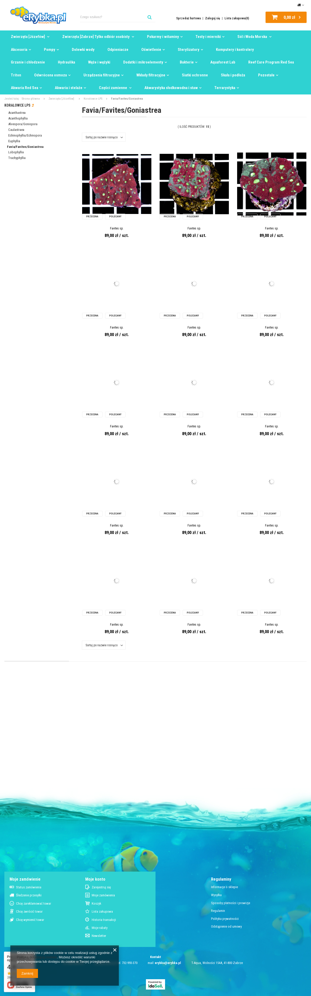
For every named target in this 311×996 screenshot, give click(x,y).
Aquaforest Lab (222, 62)
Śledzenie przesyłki (29, 895)
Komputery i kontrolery (235, 49)
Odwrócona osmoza (50, 75)
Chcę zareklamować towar (33, 903)
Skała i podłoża (233, 75)
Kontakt (155, 957)
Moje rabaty (99, 928)
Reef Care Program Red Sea (271, 62)
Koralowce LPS (93, 98)
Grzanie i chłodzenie (28, 62)
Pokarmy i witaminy (163, 36)
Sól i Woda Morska (252, 36)
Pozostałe (266, 75)
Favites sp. (116, 228)
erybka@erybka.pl (168, 963)
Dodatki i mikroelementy (143, 62)
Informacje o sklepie (224, 887)
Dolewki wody (83, 49)
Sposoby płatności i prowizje (230, 903)
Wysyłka (216, 895)
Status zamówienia (28, 887)
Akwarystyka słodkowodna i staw (171, 87)
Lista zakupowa (102, 911)
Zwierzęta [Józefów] (28, 36)
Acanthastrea (17, 113)
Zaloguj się (213, 18)
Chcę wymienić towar (30, 920)
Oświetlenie (151, 49)
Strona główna (31, 98)
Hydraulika (66, 62)
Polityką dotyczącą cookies (37, 957)
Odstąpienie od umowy (226, 926)
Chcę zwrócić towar (29, 911)
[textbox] (118, 17)
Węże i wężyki (99, 62)
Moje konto (95, 879)
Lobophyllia (16, 152)
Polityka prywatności (225, 919)
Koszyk (96, 903)
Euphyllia (14, 141)
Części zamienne (113, 87)
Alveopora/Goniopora (22, 124)
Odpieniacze (117, 49)
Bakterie (187, 62)
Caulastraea (16, 130)
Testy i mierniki (208, 36)
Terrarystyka (224, 87)
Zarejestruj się (101, 887)
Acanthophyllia (18, 118)
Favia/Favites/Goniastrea (25, 147)
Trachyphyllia (17, 158)
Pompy (49, 49)
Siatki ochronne (195, 75)
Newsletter (99, 936)
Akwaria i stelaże (68, 87)
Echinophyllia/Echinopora (25, 135)
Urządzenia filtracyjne (101, 75)
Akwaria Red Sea (24, 87)
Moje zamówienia (103, 895)
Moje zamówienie (25, 879)
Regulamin (218, 911)
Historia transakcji (104, 920)
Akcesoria (19, 49)
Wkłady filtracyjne (150, 75)
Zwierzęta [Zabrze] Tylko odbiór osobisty (96, 36)
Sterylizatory (188, 49)
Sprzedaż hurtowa (188, 18)
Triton (16, 75)
